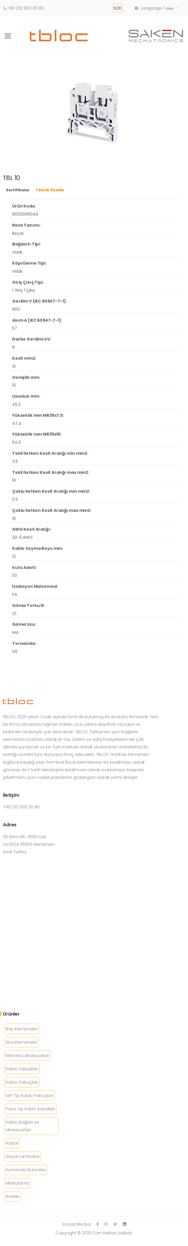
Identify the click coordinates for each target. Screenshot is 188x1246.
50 (14, 575)
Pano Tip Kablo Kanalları (30, 1109)
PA (14, 594)
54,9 (16, 442)
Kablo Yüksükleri (22, 1069)
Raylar (12, 1143)
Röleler (12, 1196)
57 (14, 328)
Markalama (18, 1183)
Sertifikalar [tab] (18, 190)
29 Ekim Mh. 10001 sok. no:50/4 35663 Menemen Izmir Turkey (28, 844)
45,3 (16, 404)
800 (16, 309)
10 (14, 366)
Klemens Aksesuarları (27, 1055)
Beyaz (18, 233)
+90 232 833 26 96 (23, 8)
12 (14, 556)
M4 (15, 632)
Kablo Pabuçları (22, 1082)
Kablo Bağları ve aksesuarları (22, 1126)
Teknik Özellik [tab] (50, 190)
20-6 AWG (22, 537)
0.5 (15, 461)
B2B (117, 8)
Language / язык (154, 8)
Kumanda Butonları (26, 1170)
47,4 (16, 423)
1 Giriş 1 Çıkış (23, 290)
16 (14, 480)
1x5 (15, 651)
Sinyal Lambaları (23, 1156)
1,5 (14, 613)
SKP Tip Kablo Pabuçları (29, 1095)
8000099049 (25, 214)
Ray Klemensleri (22, 1029)
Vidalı (17, 252)
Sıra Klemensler (21, 1042)
